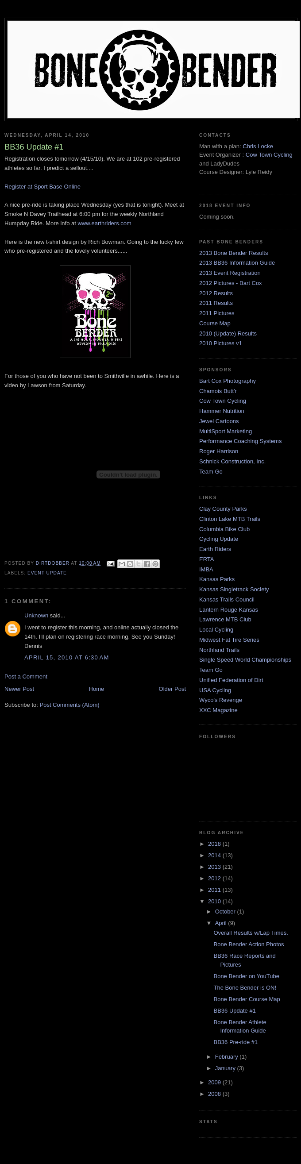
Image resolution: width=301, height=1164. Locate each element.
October (226, 911)
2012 (215, 878)
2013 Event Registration (230, 273)
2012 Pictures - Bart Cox (230, 283)
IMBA (206, 569)
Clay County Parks (223, 508)
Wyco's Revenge (220, 700)
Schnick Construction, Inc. (232, 461)
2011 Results (216, 303)
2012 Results (216, 293)
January (226, 1068)
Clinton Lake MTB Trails (229, 519)
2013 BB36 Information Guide (237, 262)
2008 (215, 1094)
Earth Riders (215, 549)
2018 (215, 843)
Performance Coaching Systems (240, 441)
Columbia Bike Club (224, 529)
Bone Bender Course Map (246, 999)
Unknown (36, 615)
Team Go (211, 471)
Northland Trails (219, 650)
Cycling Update (218, 539)
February (227, 1056)
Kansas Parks (217, 579)
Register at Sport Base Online (42, 186)
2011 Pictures (217, 313)
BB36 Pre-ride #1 (235, 1042)
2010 (215, 901)
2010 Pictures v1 (220, 343)
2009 (215, 1082)
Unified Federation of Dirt (231, 680)
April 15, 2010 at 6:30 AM (66, 657)
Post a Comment (25, 676)
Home (96, 689)
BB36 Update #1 (234, 1010)
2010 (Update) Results (228, 333)
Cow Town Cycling (269, 154)
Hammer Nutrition (221, 411)
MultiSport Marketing (225, 431)
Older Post (172, 689)
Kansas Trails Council (227, 599)
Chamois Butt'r (218, 391)
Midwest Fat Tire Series (229, 639)
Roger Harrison (218, 451)
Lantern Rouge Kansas (228, 609)
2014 (215, 855)
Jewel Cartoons (219, 421)
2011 (215, 889)
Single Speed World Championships (245, 659)
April (221, 923)
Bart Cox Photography (227, 381)
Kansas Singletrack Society (234, 589)
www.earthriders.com (104, 223)
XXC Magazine (218, 710)
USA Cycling (215, 690)
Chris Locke (258, 146)
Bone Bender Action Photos (248, 944)
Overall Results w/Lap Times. (250, 932)
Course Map (215, 323)
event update (47, 572)
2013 (215, 866)
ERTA (206, 559)
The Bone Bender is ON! (244, 987)
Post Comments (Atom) (70, 704)
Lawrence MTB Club (225, 619)
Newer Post (19, 689)
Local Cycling (216, 629)
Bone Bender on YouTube (246, 976)
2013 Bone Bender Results (233, 253)
